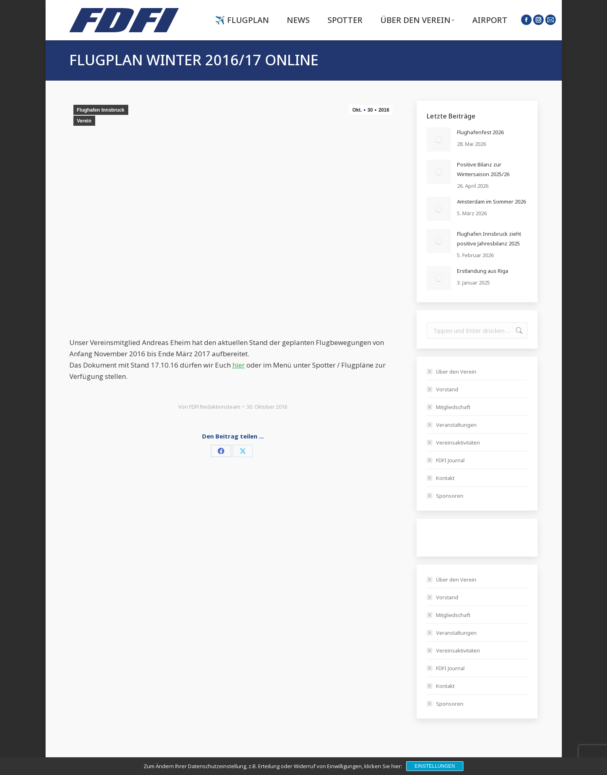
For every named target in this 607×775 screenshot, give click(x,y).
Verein (84, 121)
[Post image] (439, 139)
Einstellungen (435, 766)
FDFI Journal (450, 460)
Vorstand (447, 389)
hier (238, 365)
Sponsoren (449, 495)
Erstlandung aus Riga (482, 270)
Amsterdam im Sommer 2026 (491, 201)
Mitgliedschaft (453, 407)
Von (209, 406)
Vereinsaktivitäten (458, 442)
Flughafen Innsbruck (101, 110)
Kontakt (445, 478)
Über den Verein (456, 371)
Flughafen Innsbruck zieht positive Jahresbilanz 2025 (489, 238)
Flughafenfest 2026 (480, 132)
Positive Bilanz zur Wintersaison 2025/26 (483, 169)
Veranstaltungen (456, 424)
